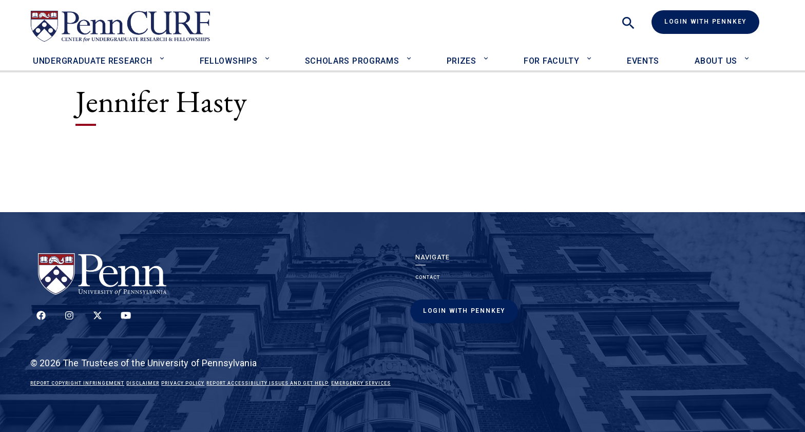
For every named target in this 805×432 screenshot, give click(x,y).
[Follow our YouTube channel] (126, 321)
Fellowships (229, 61)
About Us (716, 61)
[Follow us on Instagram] (69, 321)
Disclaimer (142, 383)
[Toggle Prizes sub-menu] (488, 54)
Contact (427, 277)
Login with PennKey (705, 21)
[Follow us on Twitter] (97, 321)
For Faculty (552, 61)
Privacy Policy (182, 383)
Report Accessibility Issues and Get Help (267, 383)
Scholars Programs (352, 61)
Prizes (461, 61)
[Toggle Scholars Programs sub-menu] (411, 54)
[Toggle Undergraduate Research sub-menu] (164, 54)
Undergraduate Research (92, 61)
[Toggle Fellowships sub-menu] (269, 54)
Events (643, 61)
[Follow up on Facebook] (41, 321)
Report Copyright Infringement (77, 383)
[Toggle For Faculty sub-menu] (592, 54)
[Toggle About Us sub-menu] (749, 54)
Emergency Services (361, 383)
